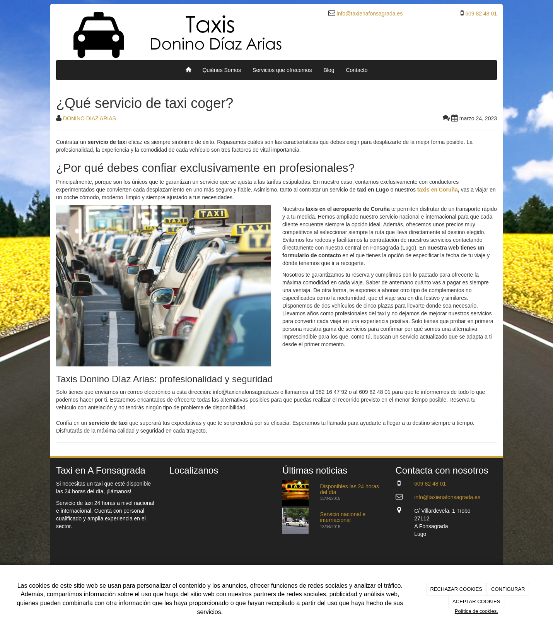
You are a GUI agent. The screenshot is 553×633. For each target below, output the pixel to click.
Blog (328, 70)
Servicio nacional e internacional (343, 517)
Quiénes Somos (222, 70)
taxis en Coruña (437, 189)
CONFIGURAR (508, 589)
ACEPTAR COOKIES (476, 601)
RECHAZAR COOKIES (456, 589)
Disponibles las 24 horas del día (349, 489)
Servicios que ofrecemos (282, 70)
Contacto (356, 70)
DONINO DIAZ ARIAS (89, 118)
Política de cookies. (476, 611)
